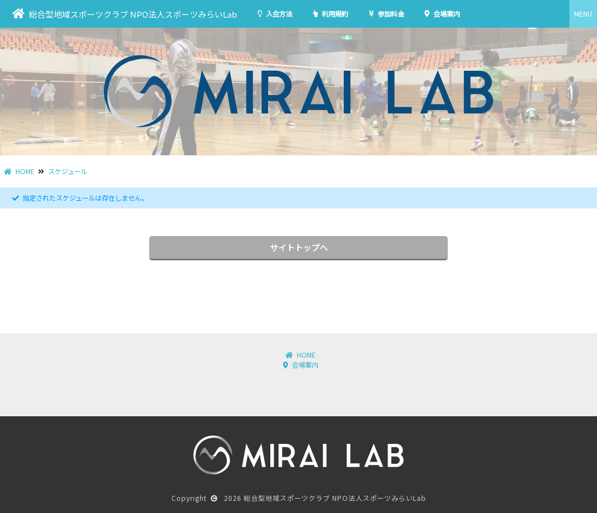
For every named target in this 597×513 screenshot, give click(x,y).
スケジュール (67, 171)
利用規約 (330, 14)
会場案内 (442, 14)
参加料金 (386, 14)
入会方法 (275, 14)
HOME (19, 171)
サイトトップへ (299, 247)
